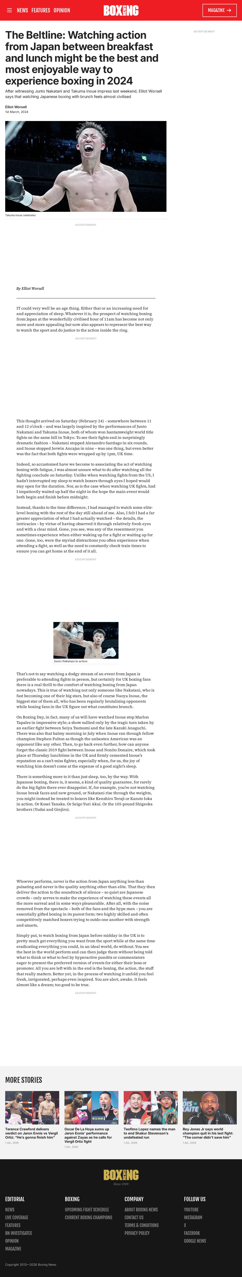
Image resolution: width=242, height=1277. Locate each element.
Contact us (134, 1217)
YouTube (191, 1209)
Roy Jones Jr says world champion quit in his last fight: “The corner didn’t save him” (208, 1133)
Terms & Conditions (142, 1225)
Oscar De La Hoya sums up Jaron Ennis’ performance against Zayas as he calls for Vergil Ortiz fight (88, 1135)
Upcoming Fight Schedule (87, 1209)
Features (40, 10)
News (22, 10)
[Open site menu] (9, 10)
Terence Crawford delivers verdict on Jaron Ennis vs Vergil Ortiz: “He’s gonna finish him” (31, 1133)
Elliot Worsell (16, 107)
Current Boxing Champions (88, 1217)
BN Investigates (18, 1233)
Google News (195, 1241)
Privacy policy (137, 1233)
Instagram (193, 1217)
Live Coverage (16, 1217)
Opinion (62, 10)
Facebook (192, 1233)
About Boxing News (141, 1209)
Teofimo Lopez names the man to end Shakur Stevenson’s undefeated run (149, 1133)
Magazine (220, 10)
